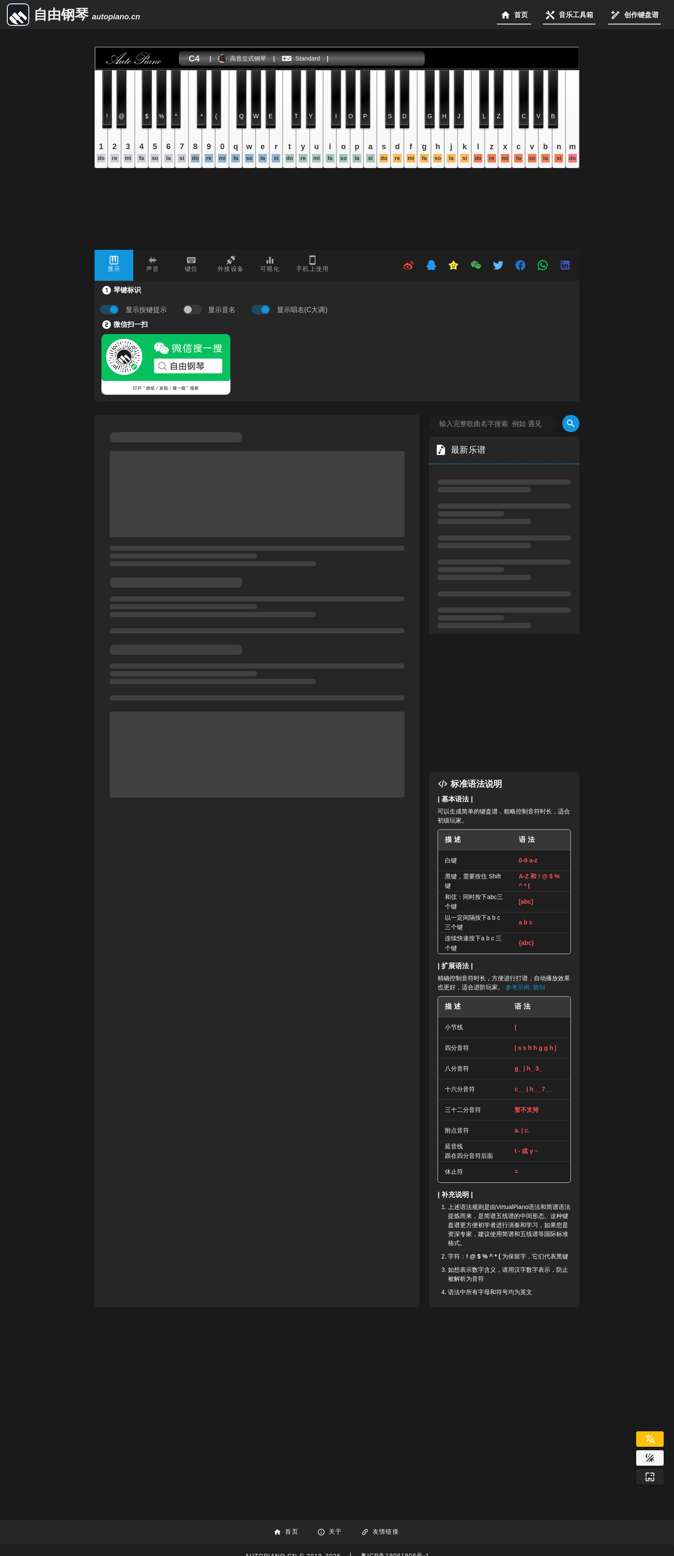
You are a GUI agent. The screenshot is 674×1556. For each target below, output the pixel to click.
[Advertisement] (504, 703)
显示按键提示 (146, 309)
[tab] (114, 265)
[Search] (570, 423)
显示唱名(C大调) (302, 309)
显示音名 (222, 309)
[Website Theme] (650, 1458)
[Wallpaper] (650, 1477)
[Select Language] (650, 1439)
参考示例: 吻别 (525, 987)
